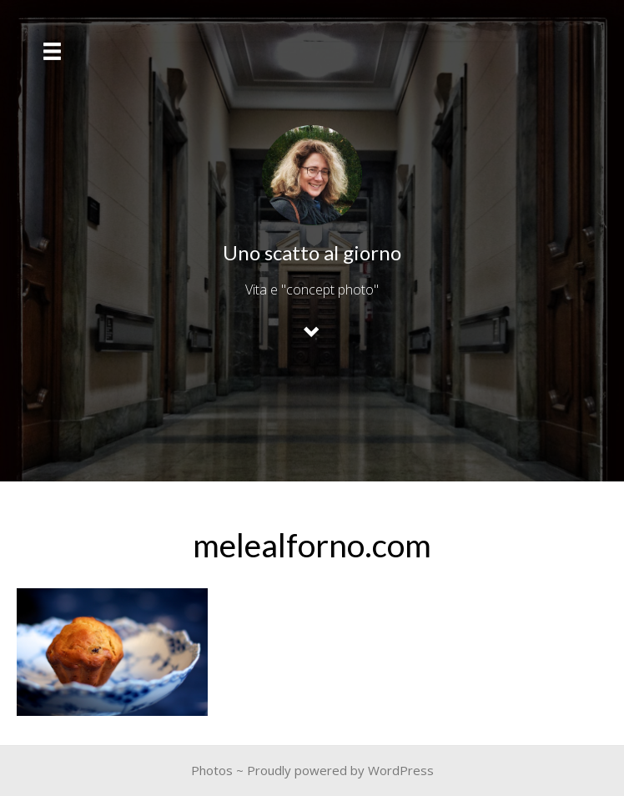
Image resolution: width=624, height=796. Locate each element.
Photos (212, 770)
